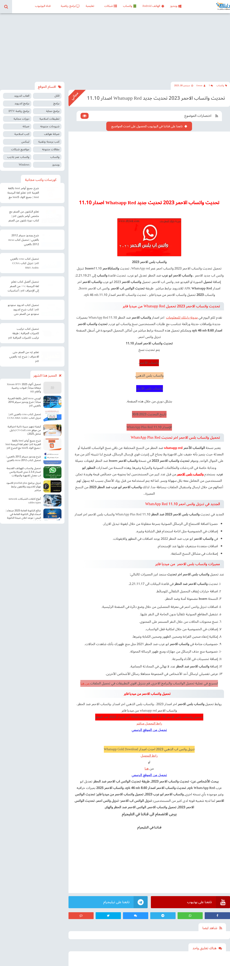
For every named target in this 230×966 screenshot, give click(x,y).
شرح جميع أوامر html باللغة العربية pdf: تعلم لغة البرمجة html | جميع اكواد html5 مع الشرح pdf (23, 193)
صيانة (25, 126)
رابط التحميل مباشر (149, 723)
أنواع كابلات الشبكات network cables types (25, 500)
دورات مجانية (21, 119)
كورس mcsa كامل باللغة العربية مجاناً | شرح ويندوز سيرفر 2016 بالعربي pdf (24, 402)
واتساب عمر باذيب (18, 157)
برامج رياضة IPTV (18, 111)
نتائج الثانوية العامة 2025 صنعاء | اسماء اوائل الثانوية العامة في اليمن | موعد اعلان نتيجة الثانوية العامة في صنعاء (23, 515)
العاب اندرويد (21, 96)
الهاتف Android (153, 6)
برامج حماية (52, 111)
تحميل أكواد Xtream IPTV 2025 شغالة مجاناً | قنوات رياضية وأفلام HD (24, 387)
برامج (56, 103)
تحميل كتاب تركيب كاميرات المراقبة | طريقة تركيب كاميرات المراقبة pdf (23, 333)
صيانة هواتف (51, 134)
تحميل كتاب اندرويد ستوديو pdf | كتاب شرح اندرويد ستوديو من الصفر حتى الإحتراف (23, 310)
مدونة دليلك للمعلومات (182, 317)
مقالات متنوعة (50, 149)
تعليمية (90, 6)
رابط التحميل (149, 755)
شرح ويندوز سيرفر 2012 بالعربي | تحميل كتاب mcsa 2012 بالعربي (23, 240)
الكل (56, 96)
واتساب (129, 6)
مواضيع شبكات (20, 149)
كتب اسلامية (21, 134)
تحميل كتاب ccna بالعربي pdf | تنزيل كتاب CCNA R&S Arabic (24, 263)
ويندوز (175, 6)
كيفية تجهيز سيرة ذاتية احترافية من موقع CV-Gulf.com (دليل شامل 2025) (24, 430)
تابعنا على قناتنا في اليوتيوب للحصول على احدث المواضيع (147, 126)
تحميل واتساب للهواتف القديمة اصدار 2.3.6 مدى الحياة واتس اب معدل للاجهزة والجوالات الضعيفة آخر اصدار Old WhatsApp (24, 472)
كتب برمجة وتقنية (48, 142)
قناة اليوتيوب (43, 6)
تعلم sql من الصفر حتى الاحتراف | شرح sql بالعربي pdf (24, 356)
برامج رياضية (70, 6)
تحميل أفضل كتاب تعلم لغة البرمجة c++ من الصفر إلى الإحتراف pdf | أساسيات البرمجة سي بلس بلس (23, 287)
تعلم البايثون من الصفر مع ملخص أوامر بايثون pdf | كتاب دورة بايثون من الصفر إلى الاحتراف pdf (23, 216)
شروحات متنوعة (49, 126)
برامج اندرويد (21, 103)
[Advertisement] (115, 47)
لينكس (25, 142)
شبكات (110, 6)
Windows (24, 165)
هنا (147, 768)
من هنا (85, 683)
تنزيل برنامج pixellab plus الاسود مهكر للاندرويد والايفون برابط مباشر (23, 486)
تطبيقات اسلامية (49, 119)
